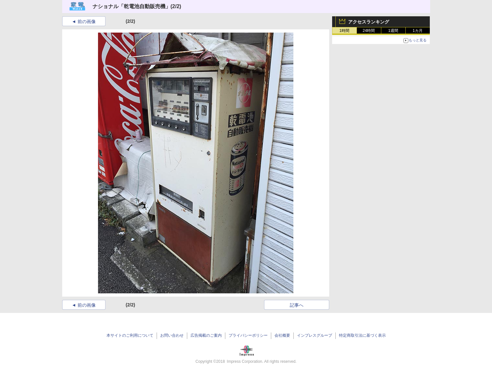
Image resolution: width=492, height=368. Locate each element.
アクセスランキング (368, 21)
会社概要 (282, 335)
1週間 (393, 30)
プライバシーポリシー (248, 335)
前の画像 (86, 21)
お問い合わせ (172, 335)
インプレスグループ (314, 335)
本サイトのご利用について (129, 335)
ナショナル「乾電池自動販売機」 (131, 6)
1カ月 (418, 30)
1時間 (344, 30)
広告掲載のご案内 (206, 335)
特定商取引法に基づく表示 (362, 335)
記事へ (296, 305)
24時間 (369, 30)
